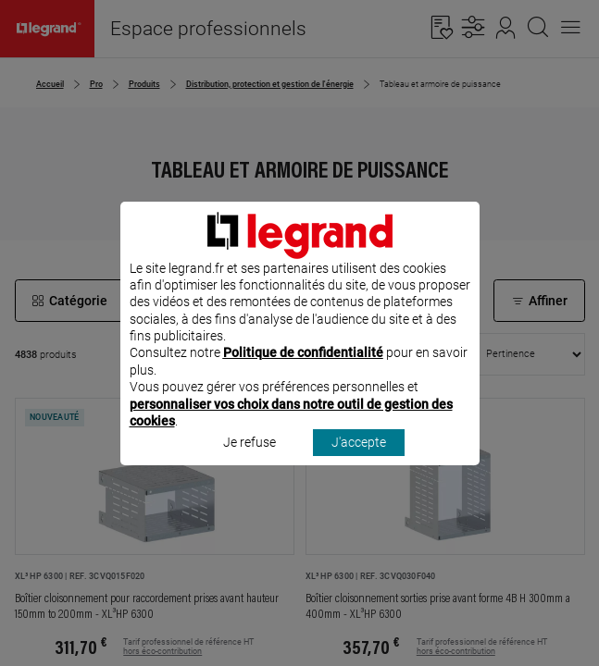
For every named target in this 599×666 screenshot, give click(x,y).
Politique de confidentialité (303, 377)
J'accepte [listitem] (358, 467)
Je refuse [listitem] (249, 467)
